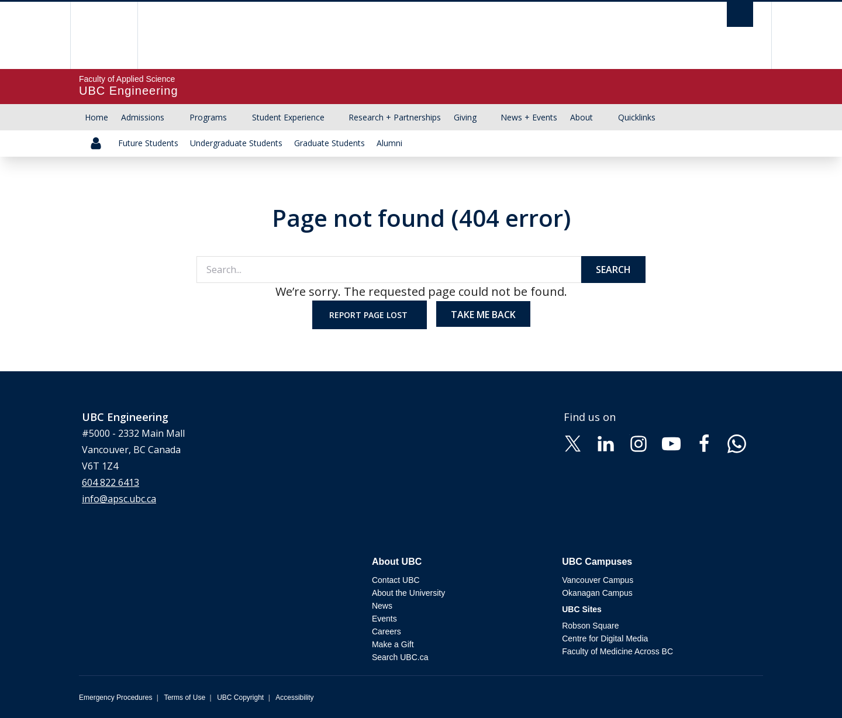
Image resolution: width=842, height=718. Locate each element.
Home (96, 117)
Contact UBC (396, 580)
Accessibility (294, 697)
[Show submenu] (175, 117)
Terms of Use (184, 697)
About (581, 117)
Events (384, 618)
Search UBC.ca (400, 657)
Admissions (142, 117)
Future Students (148, 143)
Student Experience (288, 117)
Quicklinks (636, 117)
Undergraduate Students (236, 143)
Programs (208, 117)
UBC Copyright (240, 697)
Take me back (483, 314)
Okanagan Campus (597, 593)
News (382, 605)
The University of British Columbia (103, 35)
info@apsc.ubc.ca (119, 498)
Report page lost (369, 314)
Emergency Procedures (115, 697)
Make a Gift (393, 644)
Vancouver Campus (597, 580)
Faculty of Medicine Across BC (617, 651)
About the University (408, 593)
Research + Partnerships (394, 117)
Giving (465, 117)
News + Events (529, 117)
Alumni (389, 143)
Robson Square (590, 625)
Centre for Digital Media (605, 638)
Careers (386, 631)
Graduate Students (329, 143)
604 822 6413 (110, 482)
